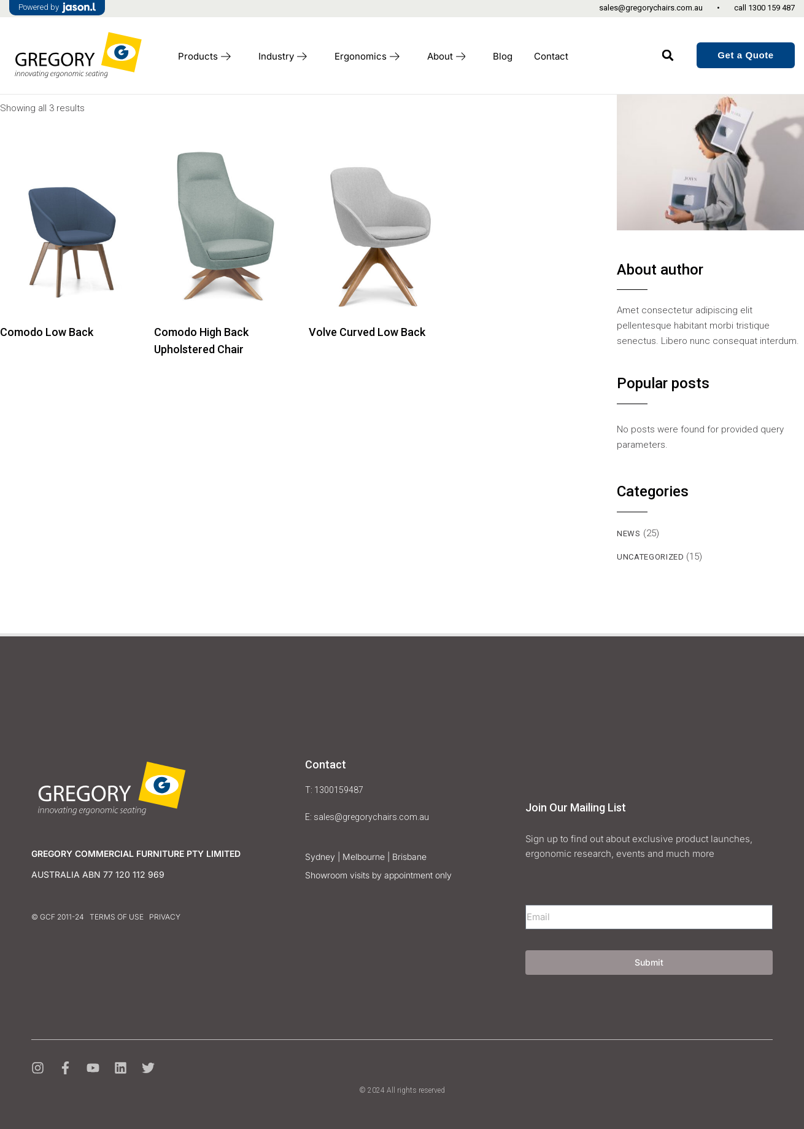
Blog (502, 56)
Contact (551, 56)
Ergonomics (370, 56)
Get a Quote (745, 55)
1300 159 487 (771, 7)
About (449, 56)
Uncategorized (650, 556)
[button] (667, 55)
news (629, 532)
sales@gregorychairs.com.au (651, 7)
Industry (285, 56)
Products (207, 56)
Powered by (57, 7)
